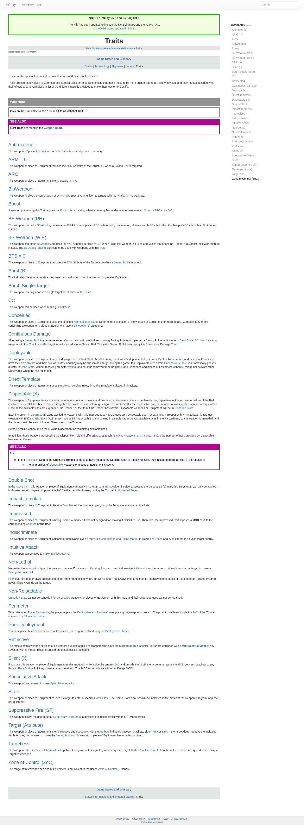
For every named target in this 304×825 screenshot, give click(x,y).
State (13, 691)
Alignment (117, 66)
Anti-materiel (21, 144)
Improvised (19, 513)
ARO (13, 174)
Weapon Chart (53, 127)
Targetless (18, 743)
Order (147, 210)
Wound (70, 340)
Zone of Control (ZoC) (31, 762)
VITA (155, 731)
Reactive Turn (147, 750)
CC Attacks (63, 307)
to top (248, 25)
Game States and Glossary (118, 48)
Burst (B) (17, 270)
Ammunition (43, 151)
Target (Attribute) (25, 725)
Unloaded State (183, 408)
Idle (12, 453)
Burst (88, 292)
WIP (69, 243)
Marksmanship (128, 645)
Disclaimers (154, 818)
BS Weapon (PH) (26, 218)
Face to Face (16, 668)
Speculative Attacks (62, 683)
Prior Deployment (26, 624)
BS (97, 225)
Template (67, 505)
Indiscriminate (22, 532)
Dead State (186, 340)
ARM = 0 (17, 159)
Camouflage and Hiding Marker (119, 538)
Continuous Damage (29, 334)
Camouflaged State (86, 321)
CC (11, 300)
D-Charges (143, 435)
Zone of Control (107, 769)
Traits (139, 66)
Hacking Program (100, 568)
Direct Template (24, 379)
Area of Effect (153, 538)
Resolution (32, 459)
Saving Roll (121, 165)
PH (69, 225)
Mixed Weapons (126, 435)
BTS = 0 (16, 256)
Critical (201, 340)
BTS (69, 262)
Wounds (142, 568)
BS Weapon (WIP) (27, 237)
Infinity (11, 5)
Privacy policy (122, 818)
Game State (101, 698)
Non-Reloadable (25, 591)
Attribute (31, 524)
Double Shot (21, 480)
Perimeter (31, 51)
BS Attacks (43, 225)
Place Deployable (38, 612)
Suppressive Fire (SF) (31, 710)
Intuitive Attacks (59, 553)
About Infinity (138, 818)
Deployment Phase (116, 631)
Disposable (56, 464)
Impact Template (25, 498)
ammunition (33, 568)
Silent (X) (18, 658)
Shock (66, 195)
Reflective (18, 639)
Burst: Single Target (28, 285)
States (89, 66)
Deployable (20, 352)
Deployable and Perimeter (93, 612)
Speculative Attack (27, 676)
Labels (130, 66)
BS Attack (41, 418)
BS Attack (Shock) (35, 247)
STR (164, 731)
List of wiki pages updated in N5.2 (113, 28)
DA (58, 195)
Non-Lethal (19, 561)
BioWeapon (20, 189)
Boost (14, 203)
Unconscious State (175, 363)
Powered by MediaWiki (151, 822)
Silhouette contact (34, 616)
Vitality (121, 195)
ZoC (170, 210)
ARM (69, 165)
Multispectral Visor (194, 645)
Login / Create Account (175, 818)
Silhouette (80, 325)
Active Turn (22, 486)
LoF (143, 664)
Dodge (29, 668)
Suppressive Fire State (67, 716)
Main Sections (94, 48)
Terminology (102, 66)
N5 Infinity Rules (33, 4)
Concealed (19, 315)
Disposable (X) (23, 393)
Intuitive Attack (23, 547)
